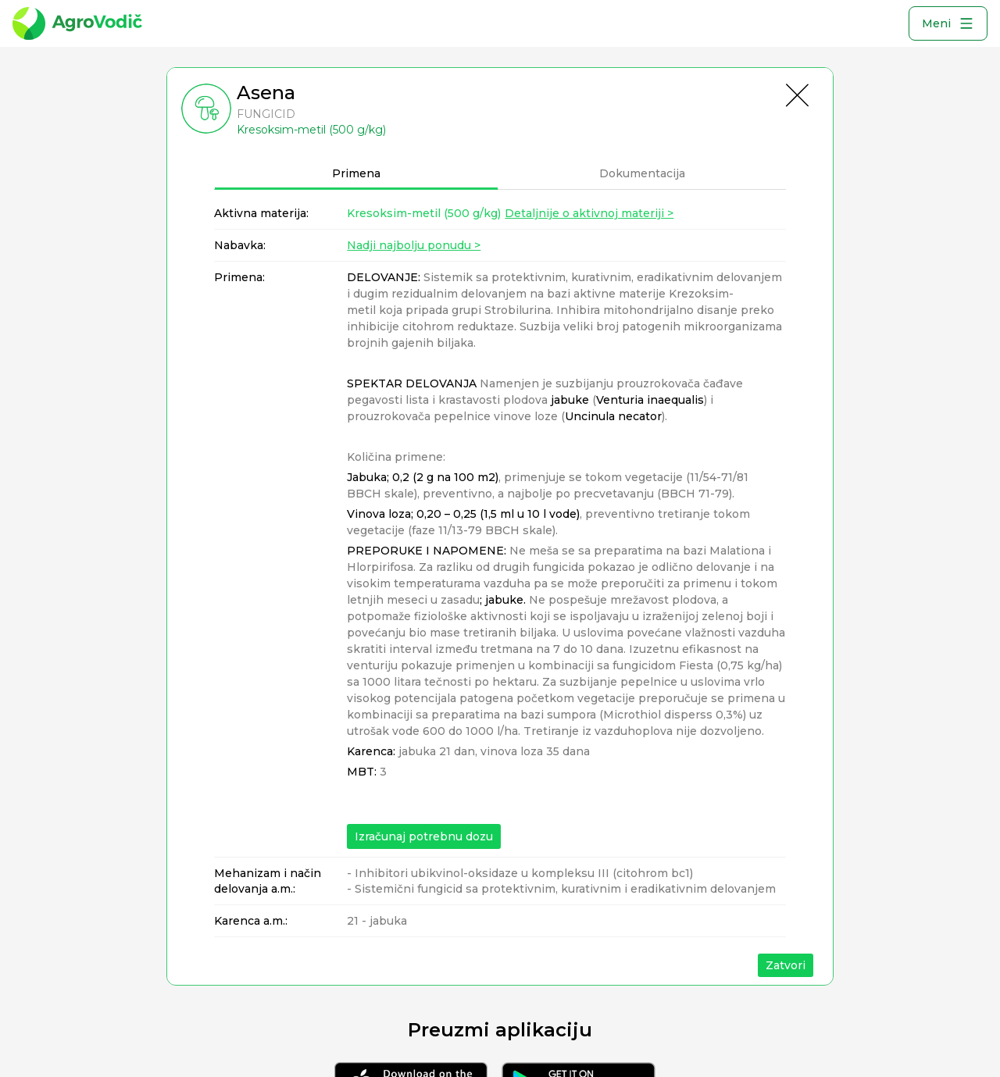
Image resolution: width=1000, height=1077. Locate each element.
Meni (948, 23)
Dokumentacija (642, 173)
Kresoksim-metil (424, 213)
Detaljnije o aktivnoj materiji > (589, 213)
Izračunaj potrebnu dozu (424, 836)
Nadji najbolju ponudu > (413, 245)
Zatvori (785, 965)
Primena (356, 173)
